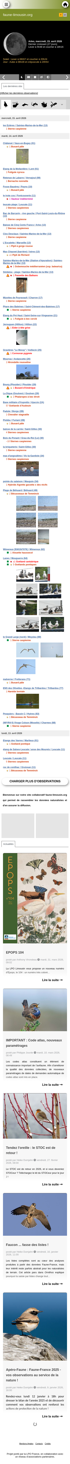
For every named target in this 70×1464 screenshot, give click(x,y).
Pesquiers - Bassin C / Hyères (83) (21, 714)
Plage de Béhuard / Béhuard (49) (20, 490)
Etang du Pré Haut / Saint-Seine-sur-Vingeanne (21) (30, 315)
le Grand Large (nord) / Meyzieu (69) (22, 637)
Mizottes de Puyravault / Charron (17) (22, 297)
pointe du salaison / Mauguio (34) (20, 481)
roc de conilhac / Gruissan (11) (19, 767)
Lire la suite (52, 980)
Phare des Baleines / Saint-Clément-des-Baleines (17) (31, 306)
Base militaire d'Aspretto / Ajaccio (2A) (23, 402)
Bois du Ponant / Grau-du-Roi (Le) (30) (23, 438)
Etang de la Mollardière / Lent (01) (21, 169)
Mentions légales (26, 1444)
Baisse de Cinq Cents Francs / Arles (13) (24, 225)
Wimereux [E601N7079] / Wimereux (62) (24, 549)
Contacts (39, 1444)
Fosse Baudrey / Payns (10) (17, 186)
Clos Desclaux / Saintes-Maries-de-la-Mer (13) (27, 234)
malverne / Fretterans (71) (16, 679)
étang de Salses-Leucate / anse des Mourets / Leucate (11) (34, 749)
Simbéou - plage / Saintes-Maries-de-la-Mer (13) (28, 272)
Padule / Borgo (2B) (13, 411)
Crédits (48, 1444)
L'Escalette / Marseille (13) (17, 242)
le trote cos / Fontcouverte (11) (19, 195)
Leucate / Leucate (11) (14, 758)
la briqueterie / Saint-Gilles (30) (19, 447)
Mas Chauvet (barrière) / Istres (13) (21, 251)
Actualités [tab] (8, 844)
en (65, 15)
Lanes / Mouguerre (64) (15, 558)
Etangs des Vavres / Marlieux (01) (20, 740)
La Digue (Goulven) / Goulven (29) (21, 393)
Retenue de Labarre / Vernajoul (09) (22, 178)
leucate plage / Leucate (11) (17, 204)
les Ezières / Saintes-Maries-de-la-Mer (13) (25, 125)
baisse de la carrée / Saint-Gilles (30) (22, 429)
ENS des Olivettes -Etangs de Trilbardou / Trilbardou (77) (33, 688)
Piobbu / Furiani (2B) (14, 420)
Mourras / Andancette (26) (16, 359)
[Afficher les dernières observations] (19, 93)
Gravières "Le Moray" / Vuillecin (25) (22, 350)
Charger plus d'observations (35, 781)
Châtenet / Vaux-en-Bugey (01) (19, 143)
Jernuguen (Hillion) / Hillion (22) (20, 324)
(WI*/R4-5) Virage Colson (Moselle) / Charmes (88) (29, 722)
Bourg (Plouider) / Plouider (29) (19, 384)
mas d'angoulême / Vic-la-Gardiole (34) (23, 456)
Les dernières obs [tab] (12, 86)
